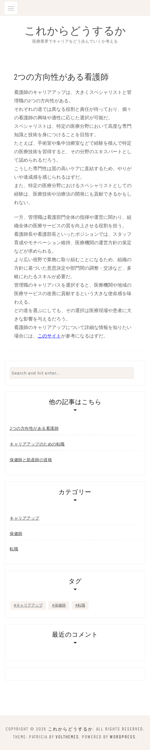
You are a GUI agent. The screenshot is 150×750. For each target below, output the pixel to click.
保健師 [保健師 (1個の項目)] (60, 605)
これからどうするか (75, 30)
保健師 (16, 533)
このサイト (49, 336)
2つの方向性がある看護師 (34, 428)
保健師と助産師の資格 (31, 459)
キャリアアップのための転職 (37, 443)
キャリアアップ (24, 518)
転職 (14, 549)
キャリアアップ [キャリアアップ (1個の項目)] (29, 605)
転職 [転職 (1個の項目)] (81, 605)
